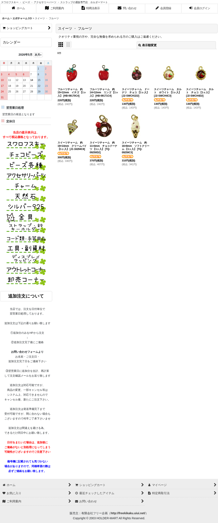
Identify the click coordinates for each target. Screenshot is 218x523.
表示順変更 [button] (147, 45)
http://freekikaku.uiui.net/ (128, 513)
